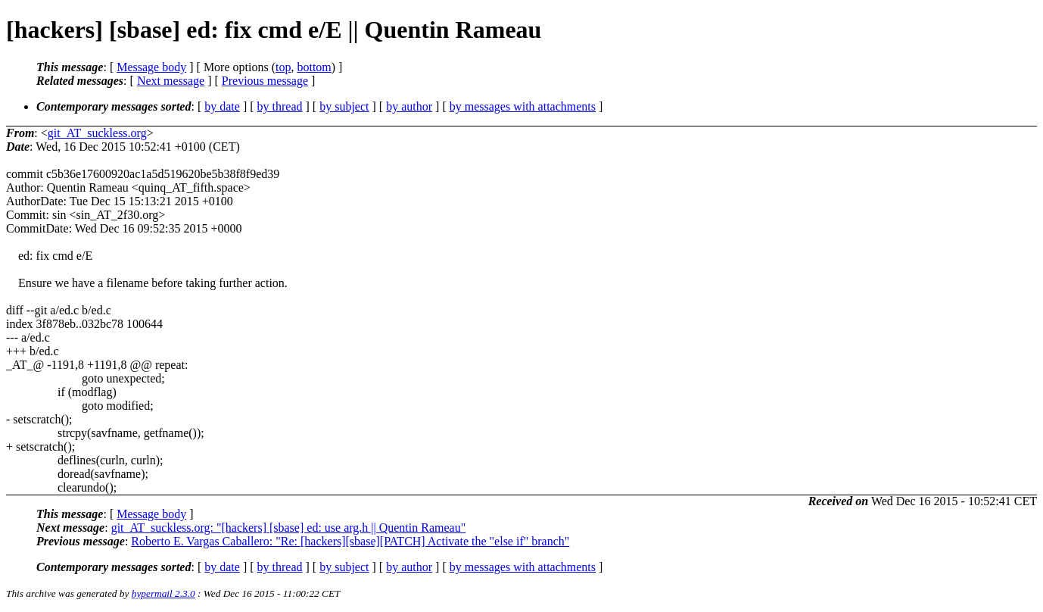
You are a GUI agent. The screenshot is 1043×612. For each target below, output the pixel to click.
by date (222, 106)
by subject (344, 106)
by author (409, 106)
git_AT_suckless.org (97, 132)
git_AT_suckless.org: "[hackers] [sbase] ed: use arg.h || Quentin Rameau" (288, 527)
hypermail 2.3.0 (163, 593)
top (283, 67)
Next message (170, 80)
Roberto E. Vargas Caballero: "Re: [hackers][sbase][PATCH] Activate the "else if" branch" (350, 541)
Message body (151, 67)
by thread (280, 106)
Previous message (265, 80)
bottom (314, 67)
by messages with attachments (523, 106)
